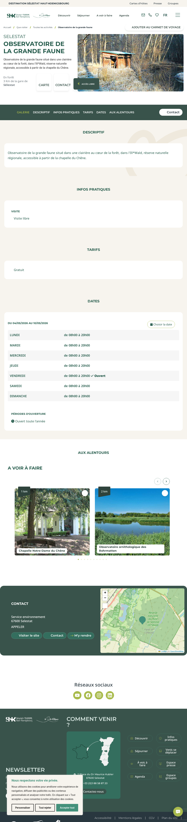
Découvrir (64, 15)
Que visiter (22, 27)
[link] (150, 15)
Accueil (7, 27)
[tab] (78, 559)
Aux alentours (121, 112)
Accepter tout (67, 807)
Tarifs (88, 112)
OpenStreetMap (177, 651)
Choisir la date (161, 324)
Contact (173, 112)
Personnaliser (22, 807)
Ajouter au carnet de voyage (156, 27)
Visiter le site (29, 635)
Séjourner (83, 15)
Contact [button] (57, 635)
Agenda (124, 15)
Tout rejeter (45, 807)
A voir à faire (104, 15)
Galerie (23, 112)
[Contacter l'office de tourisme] (143, 15)
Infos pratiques (66, 112)
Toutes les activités (42, 27)
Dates (101, 112)
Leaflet (162, 651)
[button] (61, 82)
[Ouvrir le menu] (177, 15)
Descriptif (41, 112)
